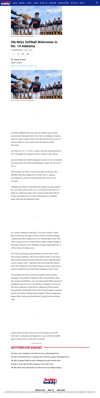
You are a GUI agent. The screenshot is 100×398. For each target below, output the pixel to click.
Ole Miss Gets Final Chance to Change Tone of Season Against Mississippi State (48, 356)
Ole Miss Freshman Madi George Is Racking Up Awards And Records (43, 360)
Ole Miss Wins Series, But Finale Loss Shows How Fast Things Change (44, 367)
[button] (97, 3)
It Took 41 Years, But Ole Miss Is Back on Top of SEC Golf (37, 364)
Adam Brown (17, 50)
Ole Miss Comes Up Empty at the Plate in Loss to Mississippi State (42, 353)
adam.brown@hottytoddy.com (24, 65)
